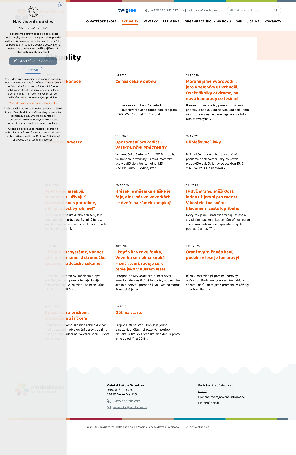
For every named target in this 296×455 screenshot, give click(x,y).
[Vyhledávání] (275, 10)
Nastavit (33, 70)
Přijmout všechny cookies (33, 61)
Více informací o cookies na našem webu (33, 103)
